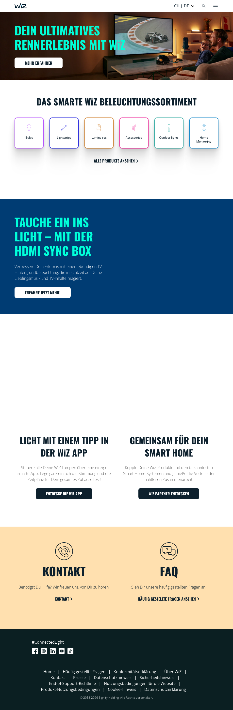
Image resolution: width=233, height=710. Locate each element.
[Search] (204, 6)
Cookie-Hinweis (122, 689)
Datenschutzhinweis (113, 677)
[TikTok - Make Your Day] (71, 651)
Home (49, 671)
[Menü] (215, 6)
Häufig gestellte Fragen (84, 671)
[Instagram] (45, 651)
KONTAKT (64, 599)
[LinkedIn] (54, 651)
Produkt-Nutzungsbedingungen (70, 689)
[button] (184, 6)
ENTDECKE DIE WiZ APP (64, 494)
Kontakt (57, 677)
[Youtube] (63, 651)
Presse (79, 677)
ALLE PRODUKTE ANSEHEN (116, 161)
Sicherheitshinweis (157, 677)
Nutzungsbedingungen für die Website (140, 683)
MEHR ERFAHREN (38, 63)
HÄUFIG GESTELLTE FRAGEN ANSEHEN (169, 599)
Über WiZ (173, 671)
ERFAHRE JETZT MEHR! (42, 293)
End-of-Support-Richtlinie (72, 683)
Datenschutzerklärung (165, 689)
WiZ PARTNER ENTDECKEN (169, 494)
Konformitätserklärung (135, 671)
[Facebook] (36, 651)
